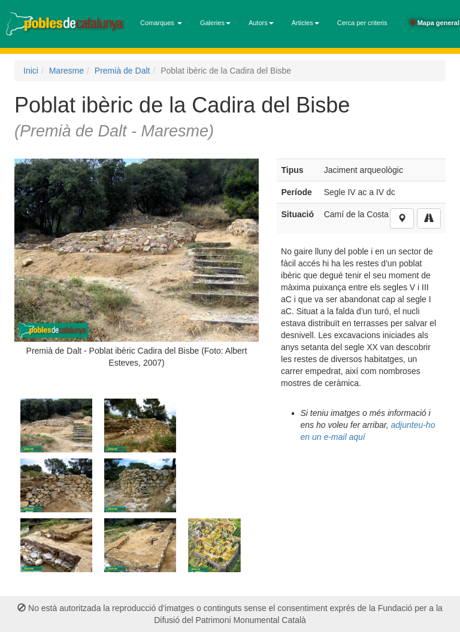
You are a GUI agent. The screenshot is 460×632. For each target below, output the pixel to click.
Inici (30, 70)
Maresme (66, 70)
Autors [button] (261, 22)
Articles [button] (305, 22)
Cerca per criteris (362, 22)
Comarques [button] (161, 22)
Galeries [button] (215, 22)
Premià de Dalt (122, 70)
